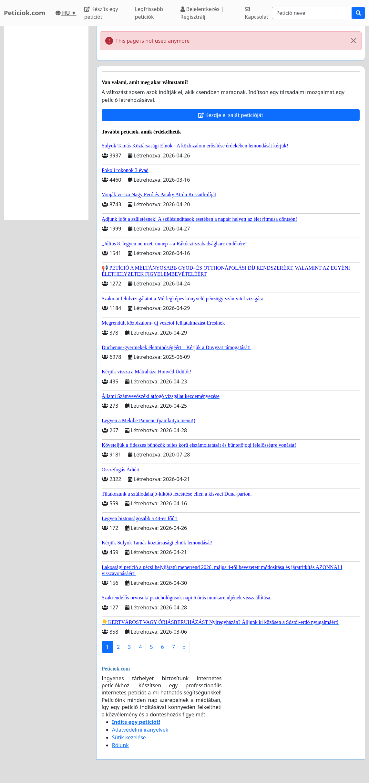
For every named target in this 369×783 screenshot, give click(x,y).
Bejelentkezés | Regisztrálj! (202, 12)
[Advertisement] (46, 123)
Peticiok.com (24, 12)
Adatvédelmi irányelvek (140, 729)
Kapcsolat (256, 13)
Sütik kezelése (129, 737)
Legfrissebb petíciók (149, 12)
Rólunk (120, 745)
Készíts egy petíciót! (101, 12)
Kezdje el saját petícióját (230, 115)
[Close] (353, 41)
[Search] (312, 13)
